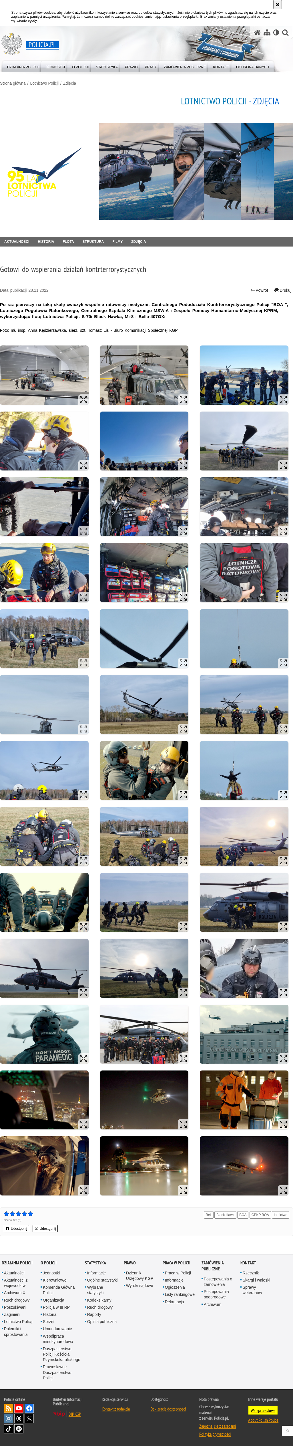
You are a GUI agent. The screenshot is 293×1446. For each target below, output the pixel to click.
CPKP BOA (260, 1215)
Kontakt (248, 1263)
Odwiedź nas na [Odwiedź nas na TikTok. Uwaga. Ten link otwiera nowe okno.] (8, 1428)
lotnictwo (280, 1215)
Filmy (117, 242)
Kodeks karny (99, 1300)
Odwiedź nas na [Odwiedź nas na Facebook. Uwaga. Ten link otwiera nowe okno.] (29, 1408)
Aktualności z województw (15, 1283)
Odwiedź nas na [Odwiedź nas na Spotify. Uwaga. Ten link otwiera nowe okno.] (18, 1428)
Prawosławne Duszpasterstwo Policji (57, 1372)
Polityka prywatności (215, 1434)
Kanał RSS (8, 1408)
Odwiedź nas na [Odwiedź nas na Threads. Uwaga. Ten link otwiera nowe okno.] (18, 1418)
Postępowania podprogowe (216, 1294)
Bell (209, 1215)
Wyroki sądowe (139, 1285)
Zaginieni (12, 1314)
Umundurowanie (57, 1328)
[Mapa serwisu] (267, 32)
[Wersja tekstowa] (276, 32)
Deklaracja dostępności (168, 1409)
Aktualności (16, 242)
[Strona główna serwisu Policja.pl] (257, 32)
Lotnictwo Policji (44, 83)
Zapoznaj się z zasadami (217, 1426)
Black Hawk (225, 1215)
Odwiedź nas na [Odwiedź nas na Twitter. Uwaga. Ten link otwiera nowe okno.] (29, 1418)
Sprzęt (48, 1321)
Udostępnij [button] (16, 1229)
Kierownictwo (54, 1280)
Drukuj (282, 290)
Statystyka (95, 1263)
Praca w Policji (176, 1263)
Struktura (93, 242)
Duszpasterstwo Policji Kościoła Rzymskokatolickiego (61, 1354)
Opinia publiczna (102, 1321)
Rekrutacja (174, 1302)
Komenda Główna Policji (59, 1290)
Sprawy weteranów (252, 1290)
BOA (242, 1215)
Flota (68, 242)
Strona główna (13, 83)
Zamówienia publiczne (213, 1266)
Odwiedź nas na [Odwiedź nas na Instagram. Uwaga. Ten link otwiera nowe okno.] (8, 1418)
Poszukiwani (15, 1307)
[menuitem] (23, 66)
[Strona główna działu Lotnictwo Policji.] (47, 171)
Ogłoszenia (175, 1287)
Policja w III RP (56, 1307)
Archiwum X (14, 1292)
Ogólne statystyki (102, 1280)
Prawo (130, 1263)
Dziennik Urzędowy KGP (140, 1276)
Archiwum (212, 1304)
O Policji (49, 1263)
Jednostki (51, 1273)
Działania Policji (17, 1263)
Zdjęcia (69, 83)
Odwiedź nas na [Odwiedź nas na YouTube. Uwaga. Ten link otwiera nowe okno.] (18, 1408)
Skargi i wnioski (256, 1280)
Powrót (259, 290)
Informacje (96, 1273)
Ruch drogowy (17, 1300)
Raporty (94, 1314)
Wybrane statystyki (95, 1290)
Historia (46, 242)
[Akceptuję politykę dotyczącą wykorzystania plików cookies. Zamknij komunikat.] (277, 4)
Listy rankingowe (180, 1294)
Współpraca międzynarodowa (58, 1339)
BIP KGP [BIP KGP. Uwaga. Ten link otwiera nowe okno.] (75, 1414)
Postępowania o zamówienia (218, 1282)
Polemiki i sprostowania (16, 1331)
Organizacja (53, 1300)
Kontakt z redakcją (116, 1409)
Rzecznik (251, 1273)
